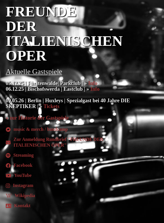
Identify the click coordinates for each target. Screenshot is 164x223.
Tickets (51, 106)
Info (92, 83)
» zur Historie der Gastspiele (37, 118)
